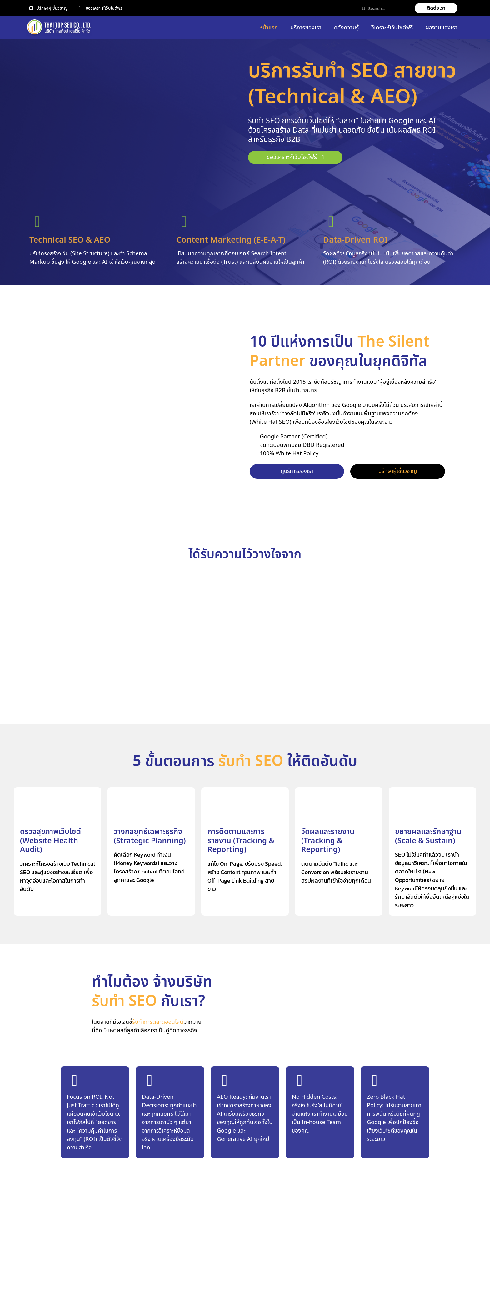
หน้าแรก (268, 28)
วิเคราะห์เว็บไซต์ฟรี (392, 28)
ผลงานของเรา (441, 28)
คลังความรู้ (346, 28)
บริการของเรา (306, 28)
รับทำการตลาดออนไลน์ (157, 1023)
